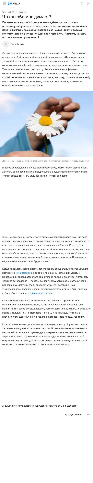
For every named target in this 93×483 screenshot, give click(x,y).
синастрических (25, 272)
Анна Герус (17, 44)
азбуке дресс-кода (41, 293)
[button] (46, 124)
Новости (22, 12)
